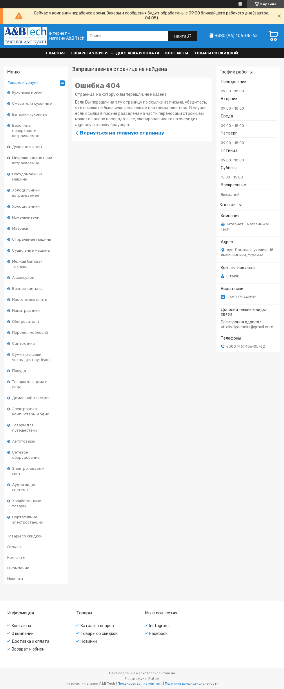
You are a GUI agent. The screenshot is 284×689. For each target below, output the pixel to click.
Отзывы (14, 547)
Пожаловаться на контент (140, 683)
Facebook (158, 633)
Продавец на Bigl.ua (142, 678)
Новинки (89, 641)
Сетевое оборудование (26, 455)
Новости (15, 578)
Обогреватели (25, 321)
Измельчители (25, 217)
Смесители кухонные (32, 103)
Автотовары (23, 441)
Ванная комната (27, 288)
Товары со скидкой (216, 53)
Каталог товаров (97, 625)
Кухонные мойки (27, 92)
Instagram (159, 625)
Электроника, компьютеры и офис (30, 411)
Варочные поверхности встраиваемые (25, 130)
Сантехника (23, 343)
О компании (18, 568)
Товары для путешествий (24, 427)
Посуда (19, 371)
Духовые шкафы (27, 147)
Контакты (176, 53)
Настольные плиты (30, 299)
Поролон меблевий (30, 332)
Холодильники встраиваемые (26, 193)
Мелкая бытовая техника (27, 264)
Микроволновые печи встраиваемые (32, 160)
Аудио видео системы (24, 487)
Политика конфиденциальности (192, 683)
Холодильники (26, 206)
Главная (55, 53)
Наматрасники (26, 310)
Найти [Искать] (180, 36)
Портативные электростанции (27, 519)
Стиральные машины (32, 239)
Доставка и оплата (137, 53)
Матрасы (20, 228)
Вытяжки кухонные (30, 114)
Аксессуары (23, 277)
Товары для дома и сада (30, 384)
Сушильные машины (31, 250)
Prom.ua (168, 673)
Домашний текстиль (31, 398)
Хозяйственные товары (26, 503)
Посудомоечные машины (27, 176)
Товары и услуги (89, 53)
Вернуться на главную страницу (122, 133)
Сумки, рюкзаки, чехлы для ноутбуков (32, 357)
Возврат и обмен (28, 649)
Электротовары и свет (28, 471)
